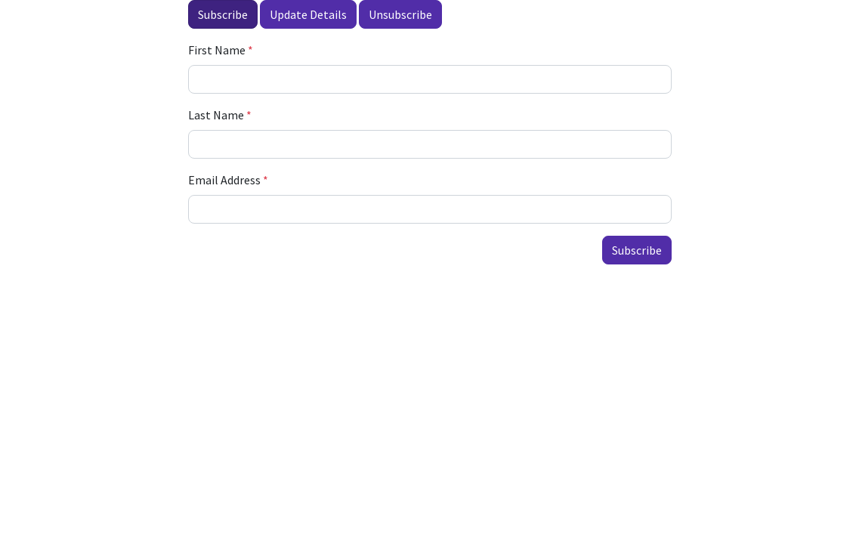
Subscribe (223, 14)
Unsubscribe (400, 14)
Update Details (308, 14)
